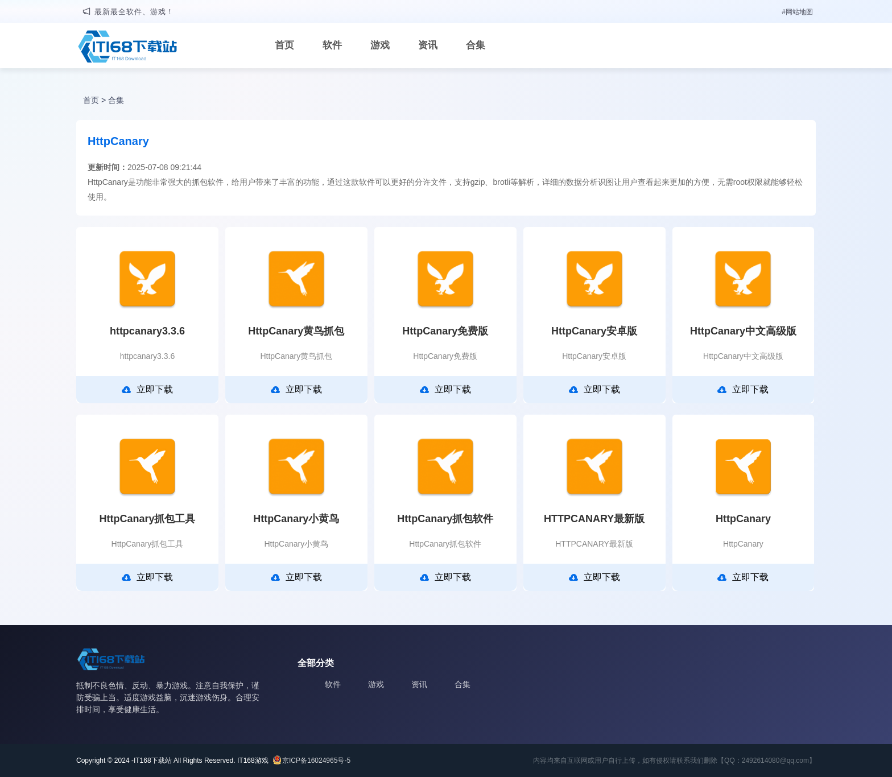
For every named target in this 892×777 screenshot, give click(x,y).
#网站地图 (797, 12)
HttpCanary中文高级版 (743, 331)
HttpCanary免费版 (445, 331)
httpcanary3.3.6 (147, 331)
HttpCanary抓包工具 (147, 518)
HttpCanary (743, 518)
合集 (475, 45)
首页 (284, 45)
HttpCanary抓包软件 (445, 518)
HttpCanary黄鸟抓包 (296, 331)
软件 (332, 45)
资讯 (427, 45)
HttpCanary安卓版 (594, 331)
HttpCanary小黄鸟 (296, 518)
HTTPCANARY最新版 (594, 518)
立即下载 (147, 389)
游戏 (380, 45)
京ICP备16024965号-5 (316, 760)
